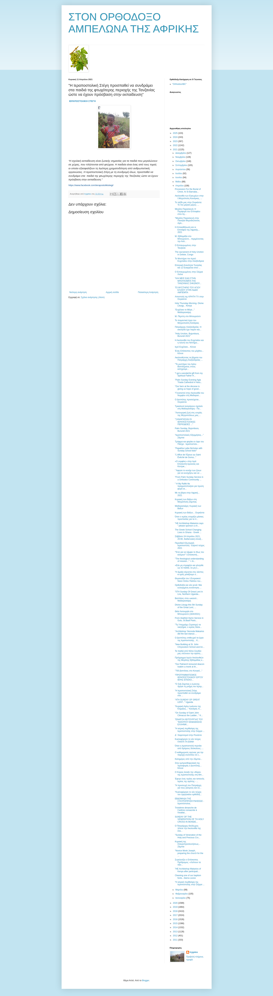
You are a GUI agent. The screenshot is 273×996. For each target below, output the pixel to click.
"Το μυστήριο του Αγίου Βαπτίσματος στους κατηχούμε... (185, 366)
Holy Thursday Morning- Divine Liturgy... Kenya (189, 304)
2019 (175, 907)
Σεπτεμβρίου (181, 165)
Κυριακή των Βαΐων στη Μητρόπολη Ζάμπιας (186, 500)
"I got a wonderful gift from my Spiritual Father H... (189, 374)
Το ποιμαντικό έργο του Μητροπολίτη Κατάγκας (187, 321)
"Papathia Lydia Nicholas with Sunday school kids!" (188, 449)
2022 (175, 145)
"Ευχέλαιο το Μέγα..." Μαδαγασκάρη (185, 311)
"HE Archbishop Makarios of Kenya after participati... (188, 870)
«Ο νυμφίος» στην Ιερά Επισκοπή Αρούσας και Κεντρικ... (187, 464)
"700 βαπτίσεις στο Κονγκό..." (188, 671)
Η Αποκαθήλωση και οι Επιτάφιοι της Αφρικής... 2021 (187, 229)
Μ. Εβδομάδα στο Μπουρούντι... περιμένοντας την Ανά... (189, 239)
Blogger (145, 980)
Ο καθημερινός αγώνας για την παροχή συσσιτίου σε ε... (189, 753)
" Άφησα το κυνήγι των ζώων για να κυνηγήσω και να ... (188, 471)
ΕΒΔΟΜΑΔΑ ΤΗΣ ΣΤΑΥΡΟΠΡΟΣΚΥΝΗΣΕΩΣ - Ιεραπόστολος (189, 801)
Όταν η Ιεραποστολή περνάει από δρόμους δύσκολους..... (189, 747)
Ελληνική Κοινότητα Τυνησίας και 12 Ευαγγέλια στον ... (188, 266)
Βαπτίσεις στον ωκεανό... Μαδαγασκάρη (186, 599)
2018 (175, 911)
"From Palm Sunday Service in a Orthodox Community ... (189, 478)
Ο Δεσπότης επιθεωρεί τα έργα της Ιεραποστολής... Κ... (189, 639)
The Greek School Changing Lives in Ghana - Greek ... (188, 531)
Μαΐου (178, 181)
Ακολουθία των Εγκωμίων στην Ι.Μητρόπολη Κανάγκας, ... (189, 197)
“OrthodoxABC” (179, 84)
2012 (175, 935)
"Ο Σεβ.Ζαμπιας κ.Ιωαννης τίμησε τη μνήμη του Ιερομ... (189, 685)
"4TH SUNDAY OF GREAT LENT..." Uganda (187, 700)
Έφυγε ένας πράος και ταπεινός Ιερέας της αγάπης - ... (189, 780)
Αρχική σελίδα (112, 292)
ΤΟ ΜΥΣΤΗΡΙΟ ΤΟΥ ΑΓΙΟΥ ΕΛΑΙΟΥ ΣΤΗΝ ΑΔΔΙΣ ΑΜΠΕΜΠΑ (187, 290)
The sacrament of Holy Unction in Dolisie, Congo (189, 253)
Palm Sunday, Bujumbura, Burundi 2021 (187, 429)
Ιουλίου (179, 173)
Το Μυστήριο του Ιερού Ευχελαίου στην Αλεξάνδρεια (189, 259)
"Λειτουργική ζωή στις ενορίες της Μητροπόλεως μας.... (188, 413)
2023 (175, 141)
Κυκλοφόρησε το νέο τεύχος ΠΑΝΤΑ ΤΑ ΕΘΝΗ (188, 740)
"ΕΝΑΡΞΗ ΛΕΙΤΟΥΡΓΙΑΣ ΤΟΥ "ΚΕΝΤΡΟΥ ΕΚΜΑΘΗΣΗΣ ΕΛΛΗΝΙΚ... (189, 722)
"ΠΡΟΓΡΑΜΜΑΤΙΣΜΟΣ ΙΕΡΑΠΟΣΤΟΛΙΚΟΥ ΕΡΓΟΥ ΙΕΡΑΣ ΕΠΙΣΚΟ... (189, 677)
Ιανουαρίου (180, 898)
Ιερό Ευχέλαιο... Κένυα (185, 347)
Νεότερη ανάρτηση (78, 292)
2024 (175, 137)
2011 (175, 940)
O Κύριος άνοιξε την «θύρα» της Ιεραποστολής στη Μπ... (189, 773)
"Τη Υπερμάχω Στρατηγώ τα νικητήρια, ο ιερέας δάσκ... (188, 625)
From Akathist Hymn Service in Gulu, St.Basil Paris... (189, 619)
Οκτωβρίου (180, 161)
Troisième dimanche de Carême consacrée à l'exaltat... (186, 810)
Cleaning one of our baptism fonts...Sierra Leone (188, 876)
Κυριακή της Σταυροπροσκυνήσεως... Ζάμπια (187, 844)
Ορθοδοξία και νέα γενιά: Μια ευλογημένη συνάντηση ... (188, 586)
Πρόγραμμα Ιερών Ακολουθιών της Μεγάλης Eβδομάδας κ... (189, 658)
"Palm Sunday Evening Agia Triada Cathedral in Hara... (188, 381)
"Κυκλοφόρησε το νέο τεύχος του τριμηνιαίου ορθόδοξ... (188, 793)
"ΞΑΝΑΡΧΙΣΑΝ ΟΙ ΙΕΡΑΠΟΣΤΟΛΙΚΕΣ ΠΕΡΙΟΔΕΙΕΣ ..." (185, 422)
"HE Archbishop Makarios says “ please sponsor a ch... (189, 524)
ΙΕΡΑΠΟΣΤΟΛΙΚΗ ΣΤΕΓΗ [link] (82, 101)
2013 (175, 931)
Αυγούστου (180, 169)
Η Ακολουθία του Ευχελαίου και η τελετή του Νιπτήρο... (189, 341)
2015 (175, 923)
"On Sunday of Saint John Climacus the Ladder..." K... (189, 714)
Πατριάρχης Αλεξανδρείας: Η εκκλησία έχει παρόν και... (188, 328)
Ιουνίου (179, 177)
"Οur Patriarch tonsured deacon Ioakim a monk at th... (189, 665)
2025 (175, 133)
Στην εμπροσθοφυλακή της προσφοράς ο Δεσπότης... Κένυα (188, 765)
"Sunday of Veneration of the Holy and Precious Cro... (188, 836)
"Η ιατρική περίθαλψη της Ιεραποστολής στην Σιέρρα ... (189, 729)
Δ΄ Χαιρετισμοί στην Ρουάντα (188, 735)
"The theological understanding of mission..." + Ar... (189, 560)
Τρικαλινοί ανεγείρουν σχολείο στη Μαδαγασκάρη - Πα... (189, 407)
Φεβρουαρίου (181, 894)
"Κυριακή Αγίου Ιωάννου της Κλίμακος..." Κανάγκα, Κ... (188, 707)
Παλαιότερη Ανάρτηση (148, 292)
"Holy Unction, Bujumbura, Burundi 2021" (187, 334)
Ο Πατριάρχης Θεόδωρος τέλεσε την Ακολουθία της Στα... (188, 828)
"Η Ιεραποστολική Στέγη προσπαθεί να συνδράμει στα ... (188, 693)
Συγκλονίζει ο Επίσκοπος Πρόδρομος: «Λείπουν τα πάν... (188, 862)
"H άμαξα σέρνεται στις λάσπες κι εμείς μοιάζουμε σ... (189, 573)
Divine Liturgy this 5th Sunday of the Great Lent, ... (189, 606)
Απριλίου (179, 185)
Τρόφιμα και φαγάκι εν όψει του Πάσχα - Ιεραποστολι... (189, 442)
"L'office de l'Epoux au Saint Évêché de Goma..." (188, 456)
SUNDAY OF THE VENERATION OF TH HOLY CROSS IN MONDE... (189, 819)
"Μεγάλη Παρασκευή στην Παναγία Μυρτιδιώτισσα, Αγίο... (187, 220)
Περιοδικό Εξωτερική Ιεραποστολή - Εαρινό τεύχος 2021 (189, 545)
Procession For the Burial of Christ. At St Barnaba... (188, 190)
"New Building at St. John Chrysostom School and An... (189, 645)
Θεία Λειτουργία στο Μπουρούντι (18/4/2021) (187, 612)
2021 (175, 149)
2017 (175, 915)
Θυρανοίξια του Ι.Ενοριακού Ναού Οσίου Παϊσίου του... (188, 579)
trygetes (194, 952)
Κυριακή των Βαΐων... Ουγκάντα (189, 512)
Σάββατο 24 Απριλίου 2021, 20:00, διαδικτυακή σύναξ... (189, 537)
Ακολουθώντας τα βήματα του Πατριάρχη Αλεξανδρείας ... (189, 358)
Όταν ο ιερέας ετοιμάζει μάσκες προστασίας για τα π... (189, 517)
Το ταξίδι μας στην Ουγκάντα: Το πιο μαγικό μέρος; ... (188, 203)
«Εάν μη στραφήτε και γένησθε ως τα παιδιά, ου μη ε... (189, 566)
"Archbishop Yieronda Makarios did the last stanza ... (189, 632)
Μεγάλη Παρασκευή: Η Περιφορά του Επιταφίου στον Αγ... (187, 211)
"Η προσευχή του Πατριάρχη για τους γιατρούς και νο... (188, 786)
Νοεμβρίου (180, 157)
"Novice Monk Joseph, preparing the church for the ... (189, 853)
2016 (175, 919)
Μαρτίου (179, 890)
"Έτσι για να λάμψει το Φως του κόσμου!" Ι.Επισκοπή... (189, 553)
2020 (175, 903)
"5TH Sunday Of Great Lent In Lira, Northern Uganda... (189, 592)
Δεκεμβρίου (181, 153)
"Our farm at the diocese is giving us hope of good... (187, 387)
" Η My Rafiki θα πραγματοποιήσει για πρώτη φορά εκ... (189, 486)
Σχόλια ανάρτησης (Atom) (92, 297)
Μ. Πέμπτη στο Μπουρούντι (187, 316)
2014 (175, 927)
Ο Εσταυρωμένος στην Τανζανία (185, 246)
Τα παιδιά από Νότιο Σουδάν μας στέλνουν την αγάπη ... (189, 652)
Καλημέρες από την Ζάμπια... (188, 759)
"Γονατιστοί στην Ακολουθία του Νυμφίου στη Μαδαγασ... (189, 394)
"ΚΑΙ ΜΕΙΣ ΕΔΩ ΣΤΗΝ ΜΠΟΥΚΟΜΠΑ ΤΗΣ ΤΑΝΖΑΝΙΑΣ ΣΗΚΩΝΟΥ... (188, 281)
